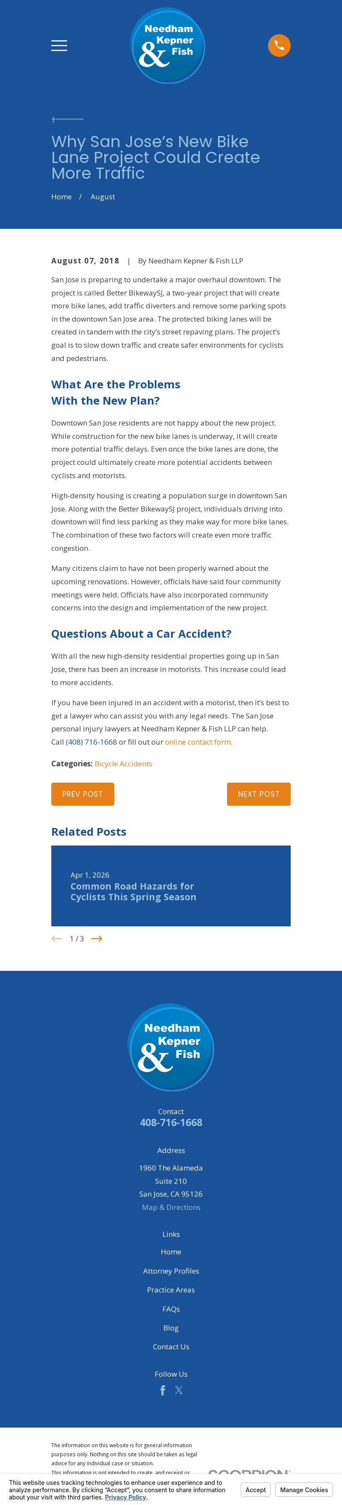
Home (171, 1252)
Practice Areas (171, 1290)
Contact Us (171, 1346)
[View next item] (97, 938)
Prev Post (82, 794)
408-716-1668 (171, 1122)
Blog (171, 1328)
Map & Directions (171, 1207)
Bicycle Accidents (123, 764)
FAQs (171, 1309)
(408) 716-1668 (91, 742)
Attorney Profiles (171, 1271)
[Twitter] (179, 1390)
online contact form (198, 742)
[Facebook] (163, 1390)
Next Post (259, 794)
